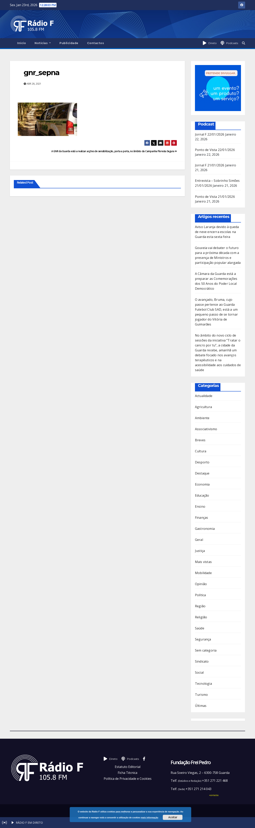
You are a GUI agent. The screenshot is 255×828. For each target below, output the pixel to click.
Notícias (43, 43)
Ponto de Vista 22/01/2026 (215, 150)
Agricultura (203, 407)
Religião (201, 617)
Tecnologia (203, 683)
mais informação (149, 817)
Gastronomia (205, 528)
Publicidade (68, 43)
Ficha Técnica (127, 772)
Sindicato (202, 661)
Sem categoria (206, 650)
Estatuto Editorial (127, 767)
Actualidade (203, 396)
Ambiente (202, 418)
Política (200, 595)
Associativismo (206, 429)
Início (21, 43)
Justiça (200, 551)
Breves (200, 440)
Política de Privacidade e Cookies (127, 778)
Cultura (200, 451)
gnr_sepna (41, 72)
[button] (243, 43)
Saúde (199, 628)
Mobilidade (203, 573)
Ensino (200, 506)
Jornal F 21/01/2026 (209, 165)
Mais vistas (203, 562)
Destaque (202, 473)
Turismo (201, 694)
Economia (202, 484)
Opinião (201, 584)
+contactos (213, 795)
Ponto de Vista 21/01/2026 (215, 196)
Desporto (202, 462)
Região (200, 606)
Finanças (201, 517)
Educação (202, 495)
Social (199, 672)
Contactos (95, 43)
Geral (199, 540)
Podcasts (232, 43)
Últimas (200, 706)
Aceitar (172, 817)
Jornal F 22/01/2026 (209, 134)
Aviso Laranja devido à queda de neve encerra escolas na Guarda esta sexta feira (217, 232)
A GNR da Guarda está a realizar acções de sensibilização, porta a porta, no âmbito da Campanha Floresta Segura (114, 151)
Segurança (203, 639)
